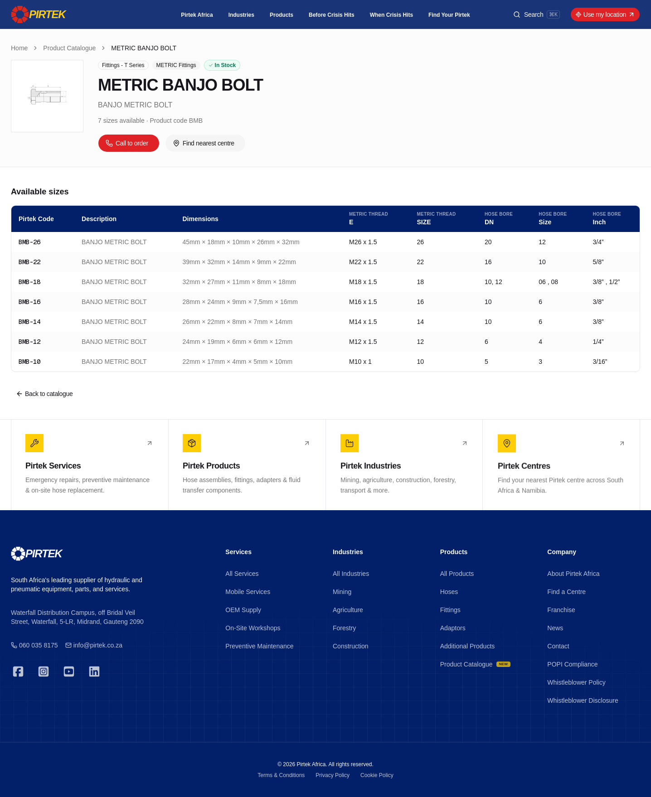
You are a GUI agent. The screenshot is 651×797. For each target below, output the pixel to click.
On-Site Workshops (252, 628)
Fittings (450, 609)
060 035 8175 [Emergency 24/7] (34, 645)
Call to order (127, 143)
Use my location (605, 14)
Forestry (344, 628)
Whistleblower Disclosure (582, 700)
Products (281, 15)
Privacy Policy (333, 775)
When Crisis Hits (391, 15)
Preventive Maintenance (259, 646)
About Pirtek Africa (573, 573)
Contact (558, 646)
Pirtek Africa (197, 15)
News (555, 628)
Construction (351, 646)
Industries (241, 15)
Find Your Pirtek (449, 15)
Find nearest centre (203, 143)
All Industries (351, 573)
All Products (457, 573)
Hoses (449, 591)
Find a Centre (566, 591)
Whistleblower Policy (576, 682)
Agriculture (348, 609)
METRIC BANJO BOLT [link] (143, 48)
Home (19, 48)
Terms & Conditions (281, 775)
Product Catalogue (69, 48)
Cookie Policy (377, 775)
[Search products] (536, 14)
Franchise (561, 609)
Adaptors (453, 628)
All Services (241, 573)
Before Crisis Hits (332, 15)
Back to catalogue (44, 393)
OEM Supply (243, 609)
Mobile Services (247, 591)
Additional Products (467, 646)
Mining (342, 591)
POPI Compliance (572, 664)
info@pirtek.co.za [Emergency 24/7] (93, 645)
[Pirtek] (38, 14)
